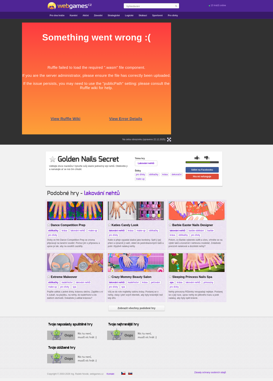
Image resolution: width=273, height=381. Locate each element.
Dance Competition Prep (68, 225)
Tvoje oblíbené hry (61, 347)
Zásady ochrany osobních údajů (210, 372)
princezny (208, 282)
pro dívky (52, 235)
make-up (93, 230)
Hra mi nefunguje (202, 176)
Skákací (143, 15)
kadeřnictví (67, 282)
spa (74, 287)
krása (64, 230)
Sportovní (157, 15)
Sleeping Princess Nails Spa (192, 276)
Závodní (98, 15)
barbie (210, 230)
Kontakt (110, 374)
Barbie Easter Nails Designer (192, 225)
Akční (86, 15)
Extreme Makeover (64, 276)
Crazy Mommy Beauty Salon (132, 276)
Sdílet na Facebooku (202, 170)
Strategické (114, 15)
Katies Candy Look (125, 225)
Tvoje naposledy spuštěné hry (70, 324)
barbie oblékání (196, 230)
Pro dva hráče (57, 15)
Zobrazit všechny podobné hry (136, 308)
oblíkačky (153, 230)
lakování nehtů (102, 193)
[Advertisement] (223, 78)
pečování (155, 282)
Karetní (73, 15)
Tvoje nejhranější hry (123, 324)
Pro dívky (173, 15)
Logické (129, 15)
